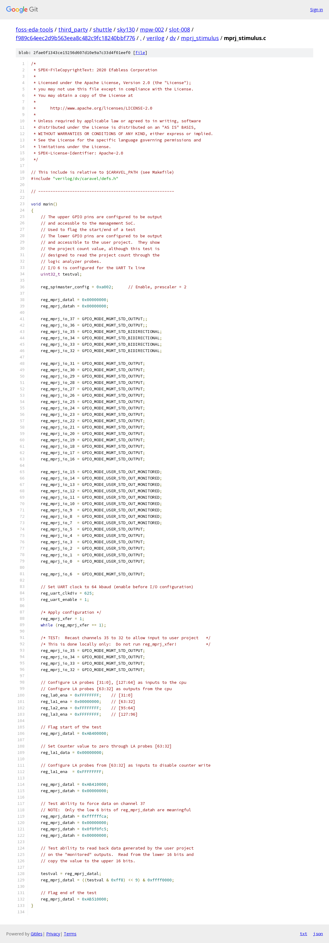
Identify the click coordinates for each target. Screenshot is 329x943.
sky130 (126, 29)
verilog (155, 38)
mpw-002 (152, 29)
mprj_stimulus (200, 38)
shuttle (102, 29)
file (140, 52)
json (318, 933)
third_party (73, 29)
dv (173, 38)
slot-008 (179, 29)
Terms (70, 934)
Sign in (316, 9)
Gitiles (36, 934)
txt (303, 933)
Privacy (53, 934)
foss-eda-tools (34, 29)
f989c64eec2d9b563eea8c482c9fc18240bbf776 (75, 38)
